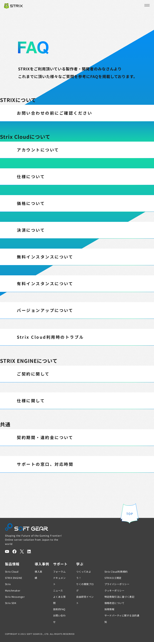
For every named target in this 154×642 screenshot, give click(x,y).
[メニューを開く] (146, 5)
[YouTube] (7, 551)
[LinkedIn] (29, 551)
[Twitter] (22, 551)
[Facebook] (14, 551)
